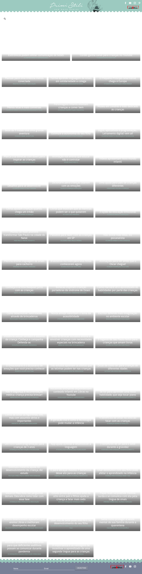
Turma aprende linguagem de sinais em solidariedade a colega (71, 80)
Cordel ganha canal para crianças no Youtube (106, 55)
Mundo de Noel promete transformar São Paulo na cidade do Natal (24, 234)
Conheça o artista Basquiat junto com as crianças (24, 289)
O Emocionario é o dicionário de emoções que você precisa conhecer (24, 367)
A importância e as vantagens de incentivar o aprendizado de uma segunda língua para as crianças (71, 548)
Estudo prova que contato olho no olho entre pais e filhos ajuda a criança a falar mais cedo (71, 496)
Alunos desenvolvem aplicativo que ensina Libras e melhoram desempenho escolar (24, 522)
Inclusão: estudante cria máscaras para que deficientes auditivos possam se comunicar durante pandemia (24, 547)
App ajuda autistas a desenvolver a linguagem (71, 445)
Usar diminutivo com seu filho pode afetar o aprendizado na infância (117, 471)
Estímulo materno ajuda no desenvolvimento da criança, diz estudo (24, 470)
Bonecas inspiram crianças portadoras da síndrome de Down (71, 289)
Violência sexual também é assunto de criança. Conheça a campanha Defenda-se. (24, 339)
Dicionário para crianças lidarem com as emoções (71, 184)
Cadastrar (81, 568)
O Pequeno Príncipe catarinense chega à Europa (118, 80)
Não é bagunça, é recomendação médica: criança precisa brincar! (24, 393)
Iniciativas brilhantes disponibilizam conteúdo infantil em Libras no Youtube (71, 391)
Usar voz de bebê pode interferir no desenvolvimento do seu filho (71, 522)
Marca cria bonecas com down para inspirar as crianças (24, 158)
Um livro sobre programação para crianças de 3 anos (24, 445)
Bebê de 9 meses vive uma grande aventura (24, 132)
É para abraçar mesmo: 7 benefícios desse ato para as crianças (71, 471)
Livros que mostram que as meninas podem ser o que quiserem (71, 210)
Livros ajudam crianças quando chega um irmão (24, 210)
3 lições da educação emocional (117, 211)
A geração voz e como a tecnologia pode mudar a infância (71, 421)
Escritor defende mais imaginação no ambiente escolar (117, 315)
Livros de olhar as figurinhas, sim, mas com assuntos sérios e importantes (24, 417)
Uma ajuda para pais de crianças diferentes (118, 184)
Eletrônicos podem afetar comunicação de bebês (36, 55)
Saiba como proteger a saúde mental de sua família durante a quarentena (117, 522)
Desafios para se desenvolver (24, 185)
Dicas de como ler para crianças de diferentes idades (118, 367)
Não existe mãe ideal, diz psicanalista (117, 236)
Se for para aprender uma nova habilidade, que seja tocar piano (118, 393)
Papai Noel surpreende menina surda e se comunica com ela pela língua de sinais (117, 496)
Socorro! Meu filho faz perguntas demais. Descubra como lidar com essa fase (24, 496)
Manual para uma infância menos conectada (24, 80)
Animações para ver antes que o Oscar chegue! (117, 262)
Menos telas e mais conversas (24, 107)
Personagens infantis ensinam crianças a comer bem (71, 106)
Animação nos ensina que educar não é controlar (71, 158)
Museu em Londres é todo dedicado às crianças (118, 108)
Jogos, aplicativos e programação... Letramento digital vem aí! (118, 132)
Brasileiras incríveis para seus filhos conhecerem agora (70, 262)
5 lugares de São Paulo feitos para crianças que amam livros (117, 341)
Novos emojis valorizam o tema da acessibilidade (71, 315)
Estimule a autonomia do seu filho (71, 133)
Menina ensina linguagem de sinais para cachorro (24, 262)
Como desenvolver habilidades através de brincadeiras (24, 315)
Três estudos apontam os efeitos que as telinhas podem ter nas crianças (71, 367)
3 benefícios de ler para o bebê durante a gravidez (117, 445)
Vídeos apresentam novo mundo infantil (117, 160)
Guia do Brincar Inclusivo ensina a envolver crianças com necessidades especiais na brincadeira (71, 339)
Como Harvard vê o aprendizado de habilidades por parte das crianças (117, 289)
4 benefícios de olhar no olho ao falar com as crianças (117, 419)
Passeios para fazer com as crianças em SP (71, 236)
